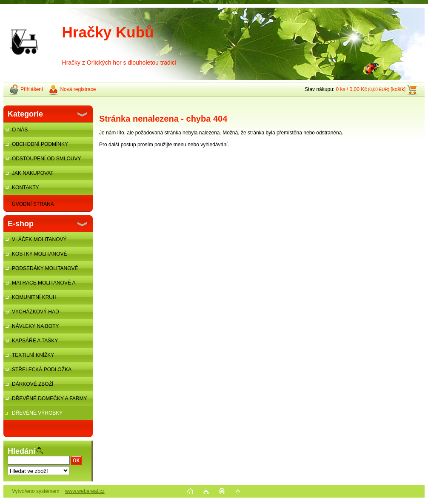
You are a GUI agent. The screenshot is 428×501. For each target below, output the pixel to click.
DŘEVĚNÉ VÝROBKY (37, 413)
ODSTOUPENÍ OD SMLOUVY (46, 159)
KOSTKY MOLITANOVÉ (39, 254)
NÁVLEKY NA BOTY (35, 326)
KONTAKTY (25, 188)
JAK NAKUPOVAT (33, 173)
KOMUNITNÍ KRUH (34, 297)
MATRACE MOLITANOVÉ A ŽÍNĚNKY (39, 285)
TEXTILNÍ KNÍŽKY (33, 355)
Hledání (21, 451)
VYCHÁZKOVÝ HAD (35, 312)
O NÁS (20, 130)
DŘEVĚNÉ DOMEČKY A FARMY (49, 398)
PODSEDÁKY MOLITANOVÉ (45, 268)
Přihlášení (31, 89)
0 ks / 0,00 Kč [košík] (370, 89)
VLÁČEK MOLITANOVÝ (39, 239)
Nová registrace (78, 89)
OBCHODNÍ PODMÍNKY (40, 144)
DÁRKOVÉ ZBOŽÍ (32, 384)
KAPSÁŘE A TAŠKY (35, 341)
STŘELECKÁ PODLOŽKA (41, 370)
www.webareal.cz (85, 491)
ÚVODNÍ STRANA (33, 204)
